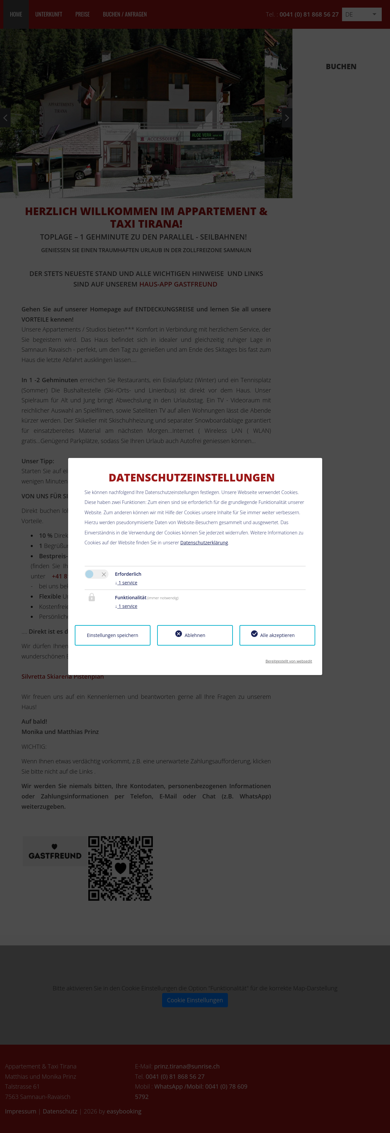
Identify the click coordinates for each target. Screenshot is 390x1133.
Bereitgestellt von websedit (289, 658)
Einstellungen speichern (112, 635)
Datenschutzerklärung (204, 542)
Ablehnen (195, 635)
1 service (126, 582)
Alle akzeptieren (277, 635)
